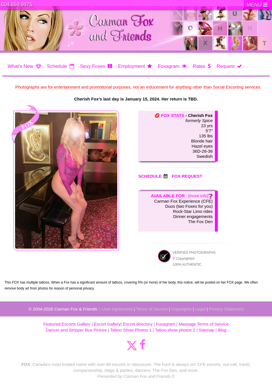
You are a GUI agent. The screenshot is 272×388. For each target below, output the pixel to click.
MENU (257, 5)
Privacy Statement (226, 309)
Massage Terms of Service (204, 324)
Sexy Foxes (92, 66)
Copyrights (181, 309)
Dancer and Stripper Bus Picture (76, 330)
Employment (131, 66)
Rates (199, 66)
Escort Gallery (107, 324)
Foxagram (169, 66)
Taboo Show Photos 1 (131, 330)
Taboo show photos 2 (175, 330)
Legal (200, 309)
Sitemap (206, 330)
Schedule (57, 66)
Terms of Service (152, 309)
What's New (20, 66)
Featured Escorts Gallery (66, 324)
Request (226, 66)
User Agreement (117, 309)
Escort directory (137, 324)
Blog (222, 330)
